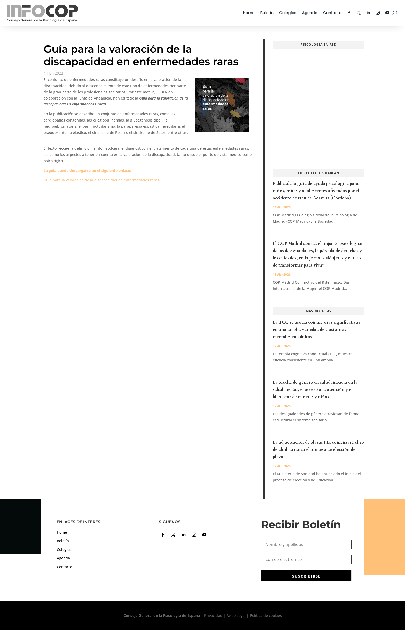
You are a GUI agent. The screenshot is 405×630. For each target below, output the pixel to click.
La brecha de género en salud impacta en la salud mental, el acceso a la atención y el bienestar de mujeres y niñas (315, 389)
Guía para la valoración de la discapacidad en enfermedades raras (101, 180)
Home (249, 13)
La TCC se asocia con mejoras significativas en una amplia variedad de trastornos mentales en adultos (316, 330)
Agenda (309, 13)
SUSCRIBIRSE (306, 576)
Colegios (287, 13)
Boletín (267, 13)
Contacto (332, 13)
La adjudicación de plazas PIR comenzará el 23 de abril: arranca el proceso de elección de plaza (318, 449)
